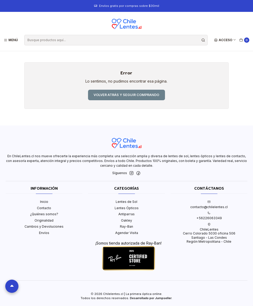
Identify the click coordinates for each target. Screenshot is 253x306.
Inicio (44, 202)
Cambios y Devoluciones (44, 226)
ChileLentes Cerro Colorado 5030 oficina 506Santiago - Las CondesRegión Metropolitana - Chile (209, 233)
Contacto (44, 208)
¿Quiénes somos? (44, 214)
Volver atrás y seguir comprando (126, 95)
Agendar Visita (126, 233)
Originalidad (44, 220)
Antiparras (126, 214)
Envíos (44, 233)
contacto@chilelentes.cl (209, 204)
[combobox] (115, 40)
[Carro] (244, 40)
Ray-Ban (126, 226)
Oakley (126, 220)
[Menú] (11, 40)
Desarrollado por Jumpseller (151, 298)
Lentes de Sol (126, 202)
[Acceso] (225, 40)
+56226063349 (209, 216)
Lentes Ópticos (127, 208)
